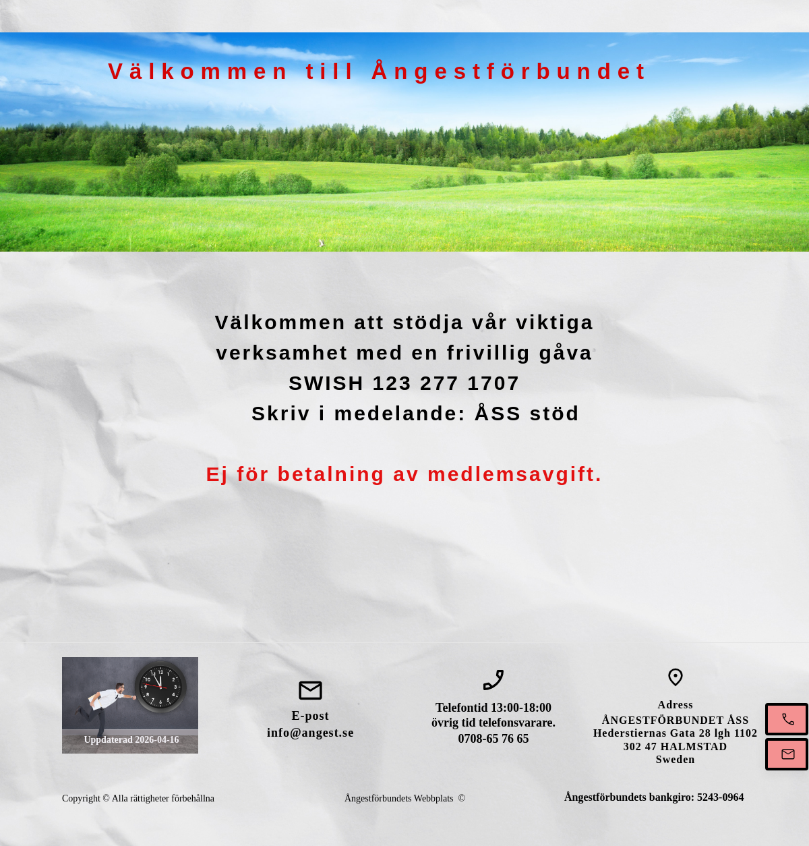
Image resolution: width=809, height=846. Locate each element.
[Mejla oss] (786, 754)
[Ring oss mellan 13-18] (786, 719)
